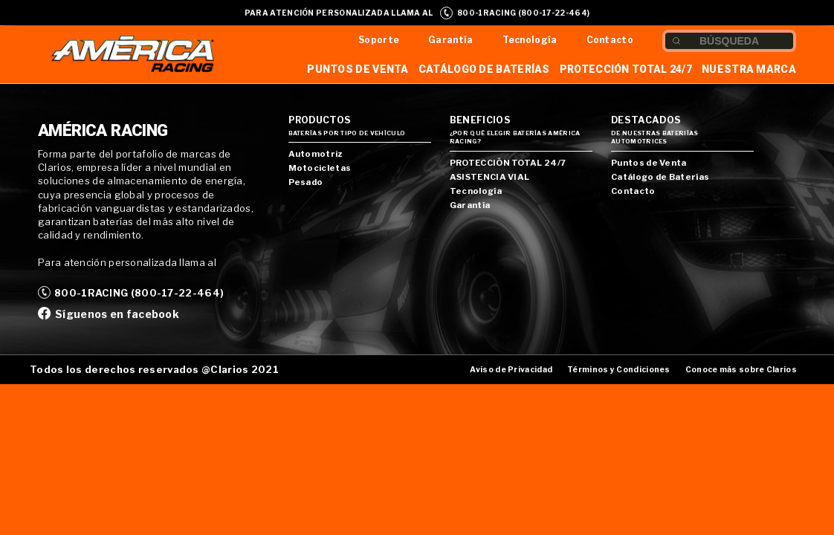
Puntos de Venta (358, 69)
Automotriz (315, 154)
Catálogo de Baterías (484, 69)
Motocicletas (320, 168)
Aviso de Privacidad (511, 369)
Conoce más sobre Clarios (741, 369)
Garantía (450, 39)
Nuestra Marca (749, 69)
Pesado (305, 182)
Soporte (378, 39)
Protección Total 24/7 (626, 69)
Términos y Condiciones (618, 369)
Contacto (609, 39)
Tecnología (529, 39)
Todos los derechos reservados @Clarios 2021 (154, 369)
